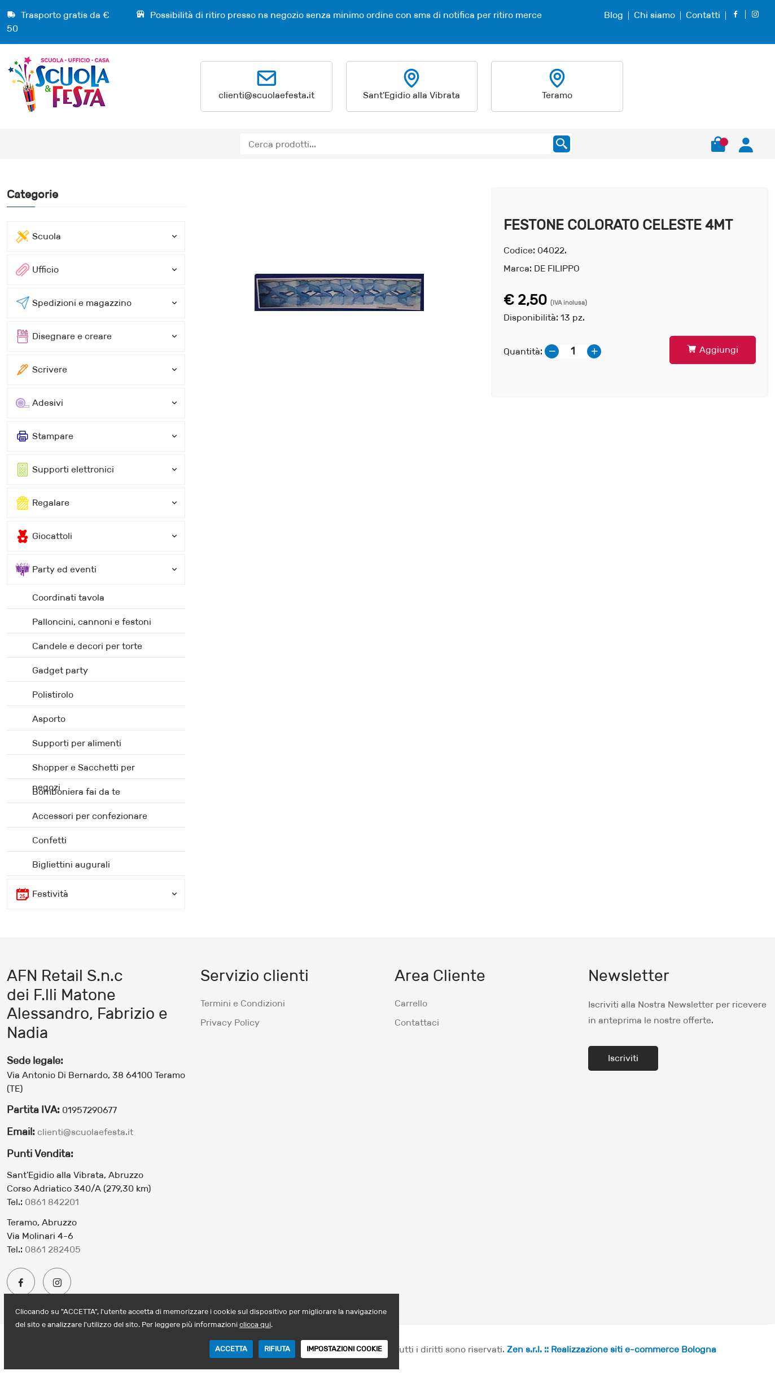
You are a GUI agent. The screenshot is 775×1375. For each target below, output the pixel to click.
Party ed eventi (56, 569)
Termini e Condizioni (242, 1003)
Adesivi (39, 403)
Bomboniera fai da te (76, 791)
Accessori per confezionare (89, 816)
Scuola (38, 236)
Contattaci (417, 1022)
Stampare (44, 436)
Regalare (42, 503)
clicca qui (255, 1324)
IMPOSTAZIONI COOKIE (344, 1349)
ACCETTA (231, 1349)
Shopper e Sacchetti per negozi (83, 770)
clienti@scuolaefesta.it (266, 95)
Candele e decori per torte (87, 646)
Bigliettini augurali (71, 864)
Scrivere (41, 369)
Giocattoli (44, 536)
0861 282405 (53, 1249)
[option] (339, 292)
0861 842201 (52, 1202)
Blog (613, 15)
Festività (42, 894)
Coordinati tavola (68, 597)
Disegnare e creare (64, 336)
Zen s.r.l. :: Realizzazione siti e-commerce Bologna (611, 1349)
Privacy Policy (230, 1022)
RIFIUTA (277, 1349)
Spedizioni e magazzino (74, 303)
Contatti (703, 15)
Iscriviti (623, 1058)
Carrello (411, 1003)
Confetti (49, 840)
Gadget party (60, 670)
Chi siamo (654, 15)
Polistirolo (52, 694)
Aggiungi (712, 349)
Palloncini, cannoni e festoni (91, 621)
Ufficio (37, 270)
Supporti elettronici (65, 469)
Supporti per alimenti (76, 743)
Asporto (48, 718)
